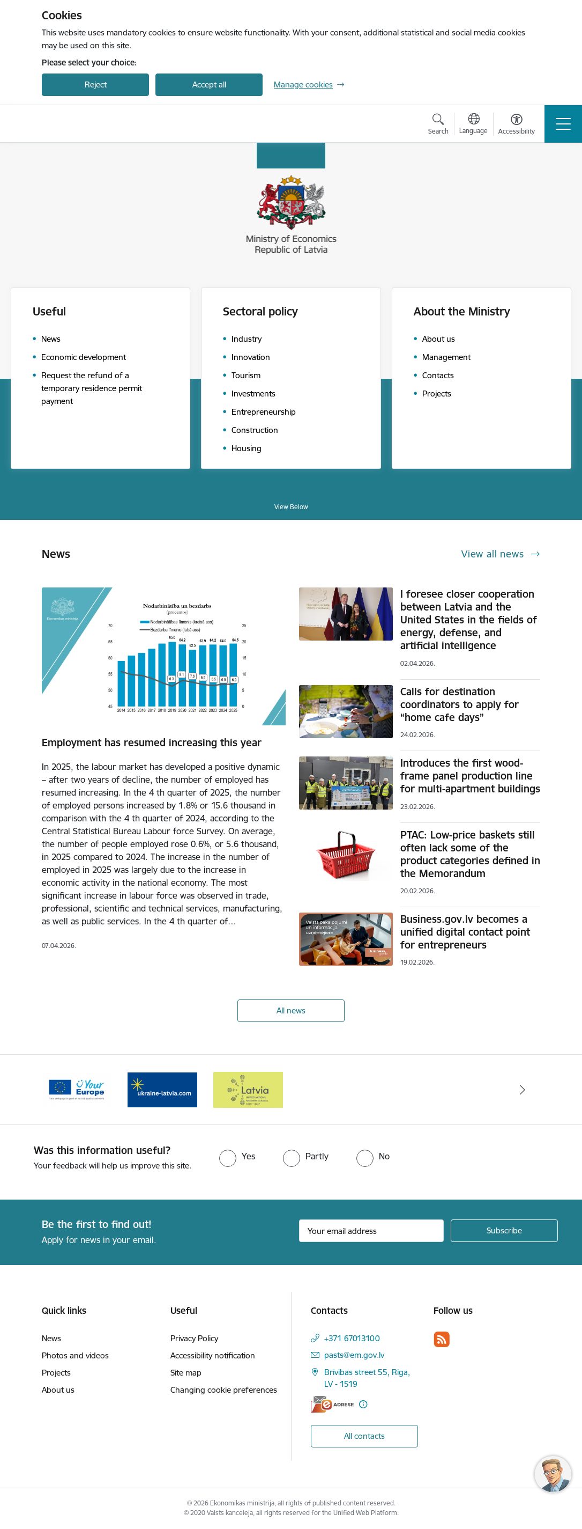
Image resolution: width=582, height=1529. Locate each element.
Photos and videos (75, 1355)
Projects (56, 1373)
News (51, 1338)
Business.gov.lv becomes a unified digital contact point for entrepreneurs (465, 932)
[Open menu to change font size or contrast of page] (516, 125)
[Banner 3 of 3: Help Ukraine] (162, 1089)
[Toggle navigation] (563, 124)
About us (58, 1390)
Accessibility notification (212, 1355)
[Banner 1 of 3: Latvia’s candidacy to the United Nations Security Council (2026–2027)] (248, 1089)
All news (291, 1010)
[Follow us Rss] (442, 1339)
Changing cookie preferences (223, 1390)
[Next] (522, 1089)
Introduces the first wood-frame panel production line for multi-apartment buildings (470, 775)
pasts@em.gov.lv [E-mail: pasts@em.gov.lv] (354, 1355)
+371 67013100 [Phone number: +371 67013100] (352, 1338)
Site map (186, 1373)
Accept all (209, 84)
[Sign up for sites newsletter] (504, 1230)
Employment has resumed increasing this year (152, 742)
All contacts (364, 1436)
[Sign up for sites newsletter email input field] (371, 1230)
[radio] (237, 1156)
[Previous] (59, 1089)
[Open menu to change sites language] (473, 125)
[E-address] (332, 1404)
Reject (96, 84)
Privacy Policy (194, 1338)
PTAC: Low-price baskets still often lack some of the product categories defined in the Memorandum (470, 854)
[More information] (363, 1404)
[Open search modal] (438, 125)
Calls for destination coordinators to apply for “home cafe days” (459, 704)
